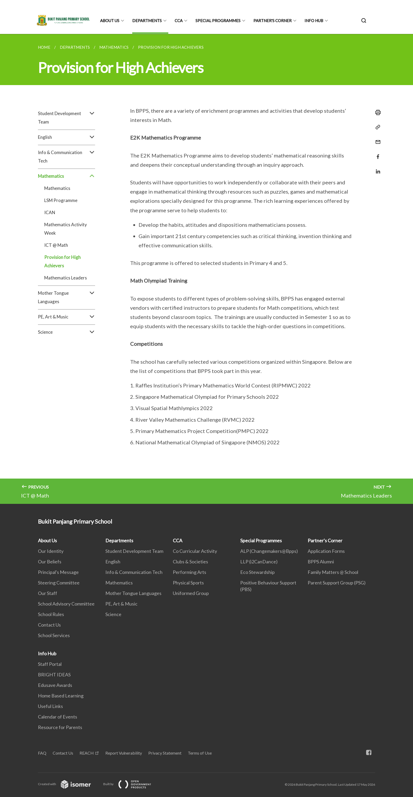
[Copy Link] (376, 127)
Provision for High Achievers (62, 261)
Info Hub (313, 20)
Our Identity (50, 551)
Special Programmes (217, 20)
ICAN (49, 212)
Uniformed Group (191, 593)
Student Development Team (66, 117)
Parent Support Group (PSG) (337, 583)
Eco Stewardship (257, 572)
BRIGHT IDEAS (54, 674)
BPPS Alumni (321, 561)
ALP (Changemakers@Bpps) (269, 551)
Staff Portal (50, 664)
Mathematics (66, 176)
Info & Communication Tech (66, 156)
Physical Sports (188, 583)
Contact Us (49, 625)
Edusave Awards (55, 685)
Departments (147, 20)
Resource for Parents (60, 727)
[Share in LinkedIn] (376, 168)
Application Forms (326, 551)
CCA (179, 20)
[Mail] (376, 138)
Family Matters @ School (333, 572)
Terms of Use (200, 752)
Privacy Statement (164, 752)
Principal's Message (58, 572)
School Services (54, 635)
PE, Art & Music (66, 317)
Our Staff (47, 593)
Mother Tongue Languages (66, 297)
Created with (68, 784)
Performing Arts (189, 572)
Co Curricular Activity (195, 551)
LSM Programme (60, 200)
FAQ (42, 752)
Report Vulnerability (123, 752)
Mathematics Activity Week (65, 229)
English (66, 137)
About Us (109, 20)
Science (66, 332)
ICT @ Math (56, 245)
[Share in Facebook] (376, 153)
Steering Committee (59, 583)
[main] (206, 269)
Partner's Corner (272, 20)
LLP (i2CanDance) (259, 561)
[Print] (376, 112)
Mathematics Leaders (65, 278)
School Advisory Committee (66, 604)
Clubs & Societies (190, 561)
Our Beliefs (49, 561)
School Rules (51, 614)
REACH (87, 752)
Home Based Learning (60, 695)
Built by (131, 784)
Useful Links (50, 706)
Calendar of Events (57, 717)
